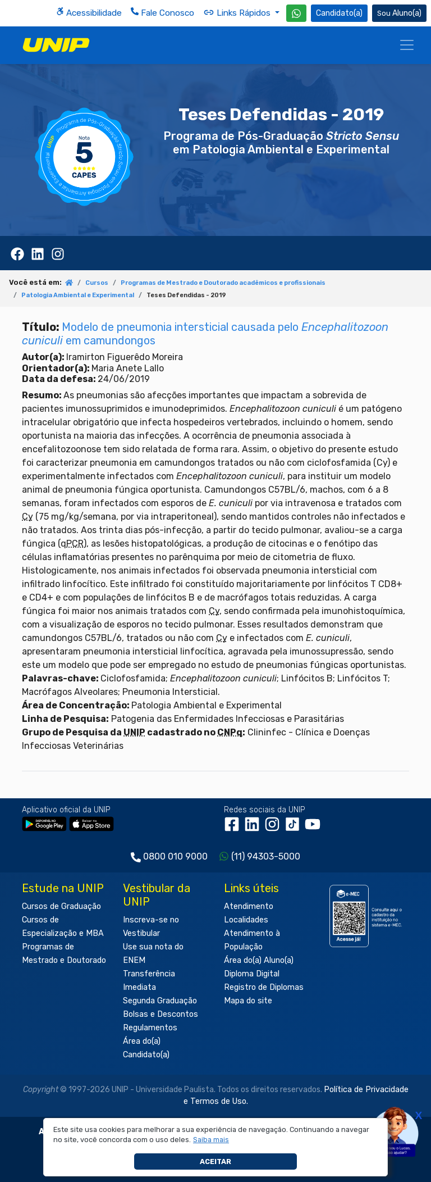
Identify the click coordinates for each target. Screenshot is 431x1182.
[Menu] (407, 45)
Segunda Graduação (160, 1001)
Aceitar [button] (215, 1161)
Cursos (96, 283)
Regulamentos (150, 1028)
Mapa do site (248, 1001)
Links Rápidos (238, 12)
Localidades (246, 920)
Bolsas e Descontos (160, 1014)
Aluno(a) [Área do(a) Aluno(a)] (399, 13)
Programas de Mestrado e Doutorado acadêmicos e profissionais (223, 283)
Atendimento (248, 906)
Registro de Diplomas (264, 987)
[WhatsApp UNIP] (296, 13)
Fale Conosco (162, 12)
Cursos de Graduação (61, 906)
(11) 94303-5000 (265, 856)
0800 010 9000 (175, 856)
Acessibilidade (89, 12)
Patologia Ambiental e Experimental (77, 295)
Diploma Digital (251, 974)
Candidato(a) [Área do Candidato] (339, 13)
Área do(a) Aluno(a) (259, 960)
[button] (211, 1139)
